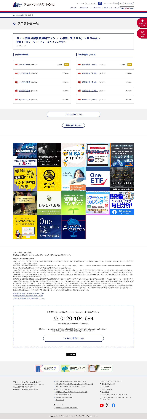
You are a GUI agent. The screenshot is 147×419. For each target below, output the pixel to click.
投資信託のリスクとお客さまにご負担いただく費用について (74, 384)
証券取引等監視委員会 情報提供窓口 (67, 408)
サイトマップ (115, 8)
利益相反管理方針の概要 (63, 394)
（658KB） (43, 100)
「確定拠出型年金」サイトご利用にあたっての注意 (71, 392)
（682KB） (107, 82)
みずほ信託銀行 (107, 389)
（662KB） (43, 82)
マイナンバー (60, 405)
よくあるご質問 (96, 8)
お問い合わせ (84, 8)
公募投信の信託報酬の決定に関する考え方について (29, 298)
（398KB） (40, 64)
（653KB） (43, 91)
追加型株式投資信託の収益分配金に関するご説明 (28, 293)
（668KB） (107, 100)
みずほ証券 (105, 392)
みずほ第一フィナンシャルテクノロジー (114, 394)
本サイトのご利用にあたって (65, 389)
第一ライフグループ (108, 384)
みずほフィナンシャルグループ (112, 381)
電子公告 (74, 8)
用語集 (106, 8)
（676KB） (107, 91)
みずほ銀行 (105, 386)
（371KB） (103, 64)
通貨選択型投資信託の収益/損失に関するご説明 (28, 296)
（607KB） (107, 73)
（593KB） (43, 73)
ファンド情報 (19, 15)
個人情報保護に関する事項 (64, 397)
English (129, 3)
